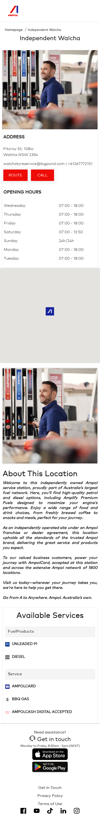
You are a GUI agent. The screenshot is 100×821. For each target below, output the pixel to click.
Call (42, 175)
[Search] (68, 11)
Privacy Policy (50, 796)
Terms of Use (50, 804)
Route (15, 175)
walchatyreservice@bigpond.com (34, 164)
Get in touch (50, 739)
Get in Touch (50, 788)
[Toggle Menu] (88, 11)
